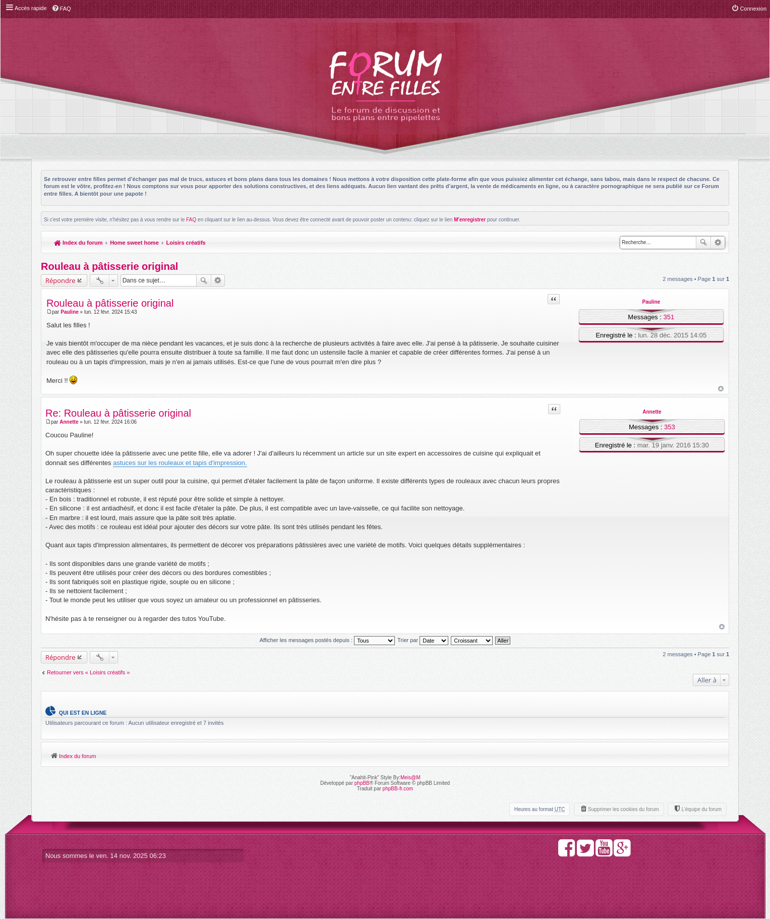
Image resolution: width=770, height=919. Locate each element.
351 (668, 317)
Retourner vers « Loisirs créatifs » (88, 672)
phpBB (362, 783)
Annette (651, 412)
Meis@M (410, 777)
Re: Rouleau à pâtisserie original (118, 413)
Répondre (60, 280)
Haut (721, 388)
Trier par (422, 640)
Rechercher (703, 243)
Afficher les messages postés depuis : (327, 640)
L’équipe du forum (701, 809)
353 (669, 427)
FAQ (191, 219)
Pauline (651, 302)
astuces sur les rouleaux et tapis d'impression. (180, 463)
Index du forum (78, 243)
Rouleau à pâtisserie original (109, 266)
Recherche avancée (718, 243)
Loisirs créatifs (185, 243)
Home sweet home (134, 243)
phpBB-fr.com (398, 788)
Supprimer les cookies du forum (623, 809)
